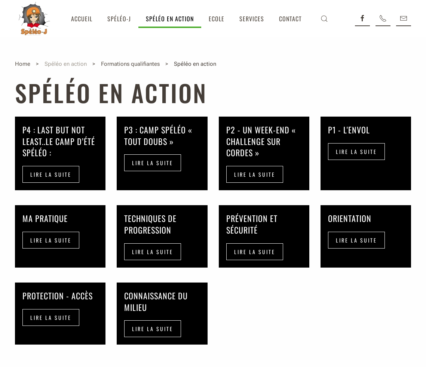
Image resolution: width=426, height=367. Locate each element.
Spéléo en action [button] (170, 18)
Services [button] (251, 18)
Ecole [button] (216, 18)
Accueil (81, 18)
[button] (324, 18)
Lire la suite (50, 174)
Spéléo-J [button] (119, 18)
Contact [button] (290, 18)
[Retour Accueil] (33, 18)
